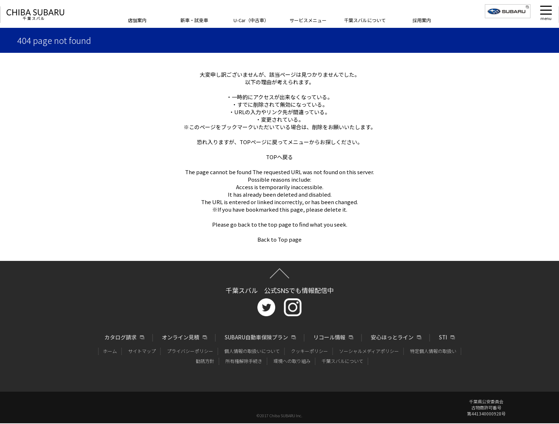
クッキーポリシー (309, 351)
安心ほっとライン (392, 337)
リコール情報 (329, 337)
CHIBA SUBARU (35, 14)
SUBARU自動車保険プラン (256, 337)
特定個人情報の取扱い (433, 351)
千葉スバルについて (365, 20)
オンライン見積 (180, 337)
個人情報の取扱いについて (252, 351)
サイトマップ (142, 351)
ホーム (110, 351)
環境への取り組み (292, 361)
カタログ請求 (120, 337)
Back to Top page (279, 239)
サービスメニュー (308, 20)
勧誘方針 (205, 361)
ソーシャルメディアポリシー (369, 351)
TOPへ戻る (279, 157)
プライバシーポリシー (190, 351)
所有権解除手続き (243, 361)
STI (443, 337)
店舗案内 (137, 20)
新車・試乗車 (194, 20)
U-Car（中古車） (251, 20)
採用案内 (421, 20)
